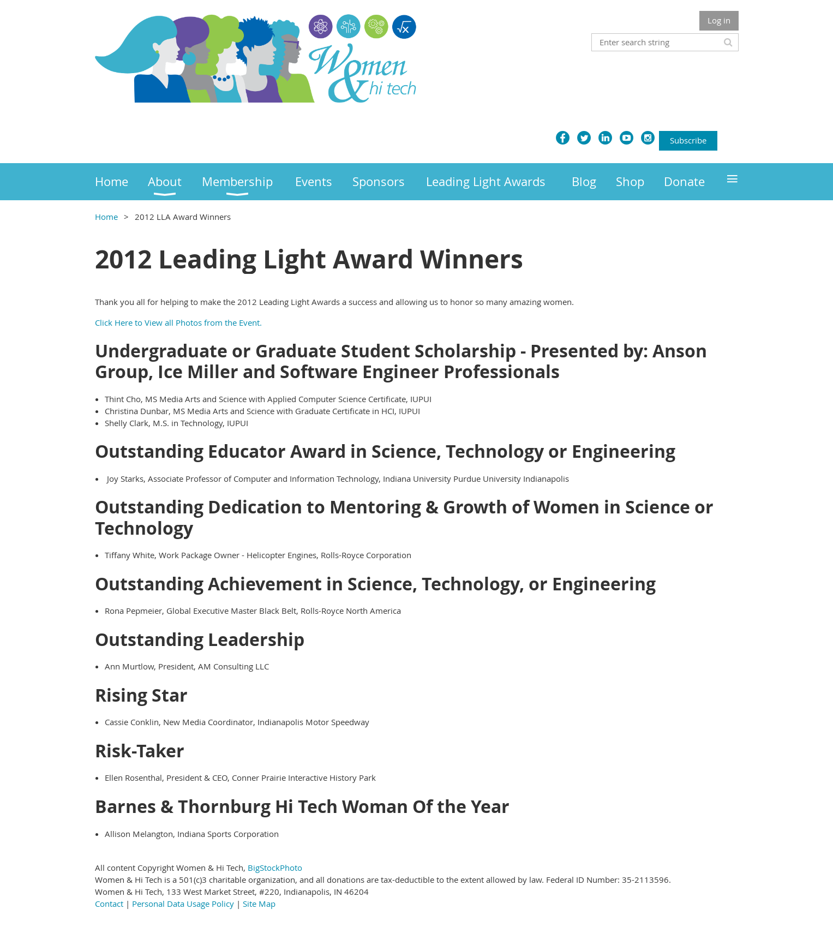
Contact (109, 903)
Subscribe (688, 140)
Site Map (259, 903)
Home (106, 216)
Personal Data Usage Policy (183, 903)
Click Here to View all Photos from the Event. (178, 322)
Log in (719, 20)
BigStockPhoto (275, 867)
